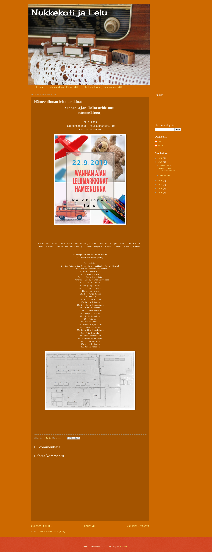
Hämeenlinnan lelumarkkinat (167, 170)
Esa (159, 141)
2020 (160, 158)
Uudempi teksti (41, 526)
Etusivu (38, 87)
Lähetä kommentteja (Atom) (52, 532)
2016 (160, 189)
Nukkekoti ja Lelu (69, 12)
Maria (160, 145)
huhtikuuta (165, 176)
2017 (160, 185)
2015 (160, 193)
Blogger (124, 547)
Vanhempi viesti (138, 526)
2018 (160, 181)
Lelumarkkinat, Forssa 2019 (64, 87)
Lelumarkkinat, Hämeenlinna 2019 (104, 87)
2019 (160, 162)
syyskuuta (165, 166)
